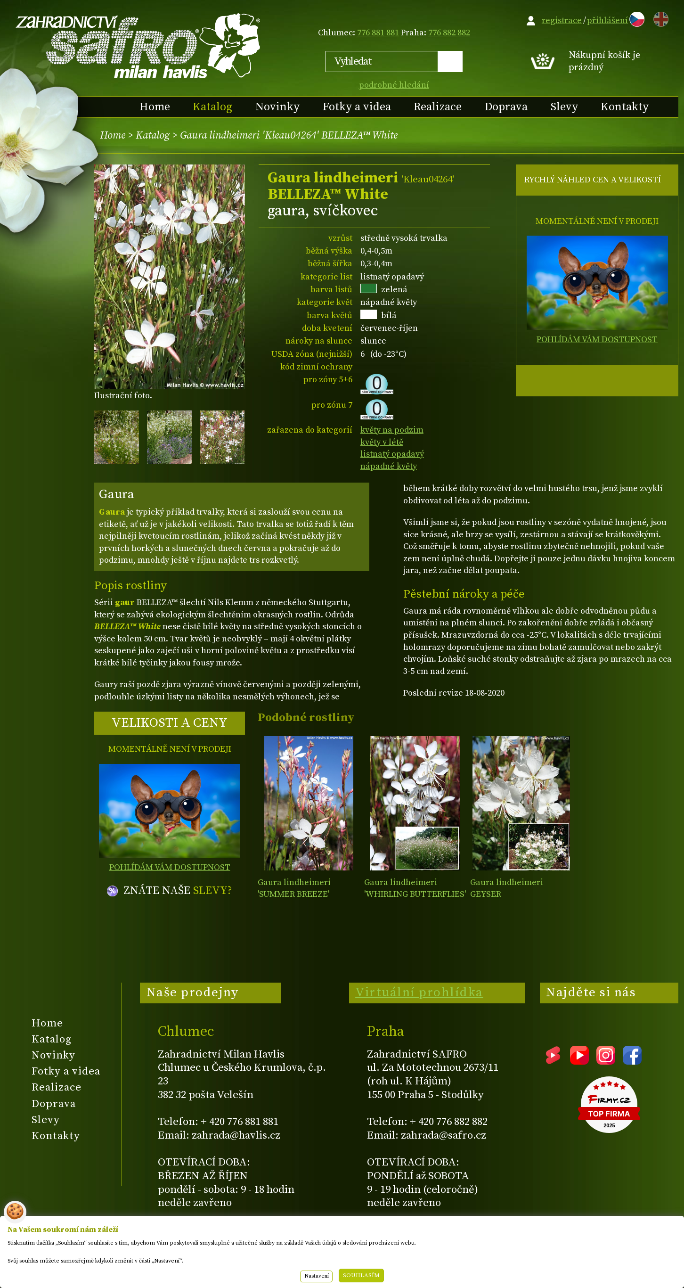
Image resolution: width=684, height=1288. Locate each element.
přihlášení (607, 20)
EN (659, 17)
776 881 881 (378, 32)
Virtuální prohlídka (419, 992)
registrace (562, 20)
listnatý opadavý (392, 454)
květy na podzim (391, 430)
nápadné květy (388, 466)
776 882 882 (449, 32)
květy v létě (381, 442)
